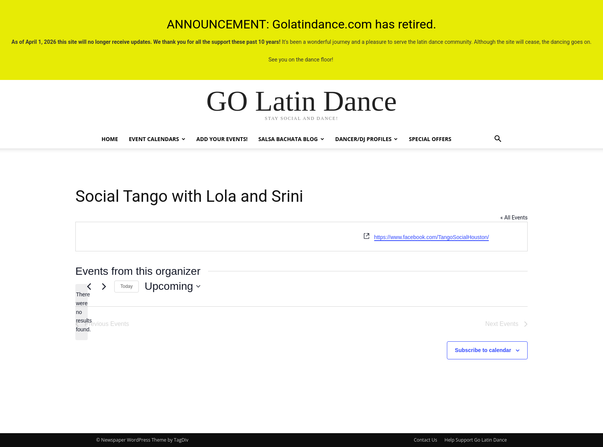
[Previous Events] (88, 286)
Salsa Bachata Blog (291, 139)
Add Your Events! (222, 139)
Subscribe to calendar (483, 350)
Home (110, 139)
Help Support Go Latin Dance (476, 440)
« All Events (514, 217)
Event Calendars (157, 139)
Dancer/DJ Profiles (366, 139)
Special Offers (430, 139)
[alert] (81, 312)
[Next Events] (103, 286)
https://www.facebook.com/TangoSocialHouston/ (431, 237)
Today (126, 286)
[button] (497, 139)
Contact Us (425, 440)
